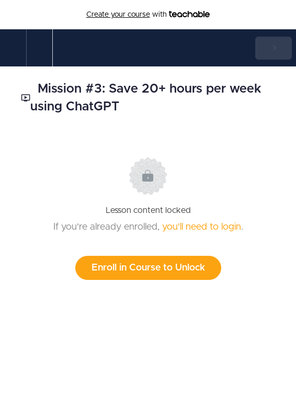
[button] (13, 47)
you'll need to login (201, 227)
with (148, 14)
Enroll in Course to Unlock (148, 268)
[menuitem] (39, 47)
